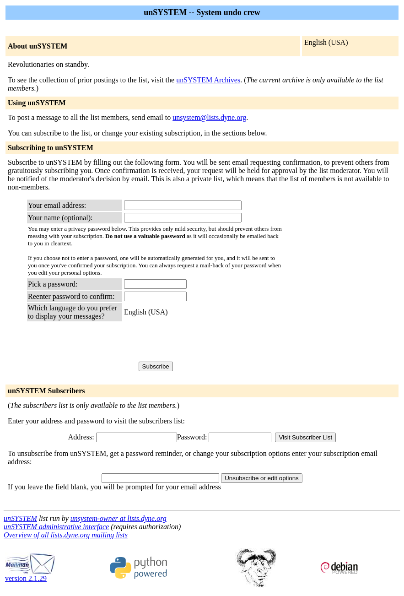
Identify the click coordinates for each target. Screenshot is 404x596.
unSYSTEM (20, 518)
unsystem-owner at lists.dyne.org (118, 518)
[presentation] (193, 341)
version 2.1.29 (30, 575)
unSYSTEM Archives (208, 80)
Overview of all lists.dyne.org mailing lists (66, 535)
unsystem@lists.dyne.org (209, 117)
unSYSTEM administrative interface (56, 527)
